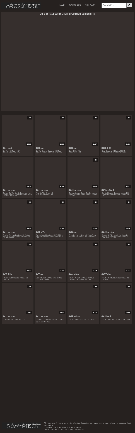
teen (94, 235)
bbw (103, 151)
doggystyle (13, 277)
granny (77, 193)
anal (37, 193)
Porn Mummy (68, 430)
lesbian (81, 235)
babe (44, 277)
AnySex (74, 274)
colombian (6, 319)
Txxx (39, 274)
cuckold (71, 151)
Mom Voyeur (21, 5)
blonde (17, 193)
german (71, 193)
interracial (39, 322)
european (23, 193)
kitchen (81, 280)
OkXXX (106, 148)
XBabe (106, 274)
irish (54, 277)
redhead (45, 280)
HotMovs (74, 316)
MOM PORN (90, 5)
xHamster (9, 190)
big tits (5, 151)
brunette (84, 277)
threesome (10, 238)
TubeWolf (108, 190)
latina (117, 151)
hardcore (51, 151)
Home (61, 5)
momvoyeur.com (21, 425)
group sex (85, 193)
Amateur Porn (79, 430)
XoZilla (7, 274)
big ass (5, 193)
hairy (30, 193)
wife (79, 151)
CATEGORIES (75, 5)
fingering (72, 235)
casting (5, 235)
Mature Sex (58, 430)
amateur (39, 277)
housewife (105, 238)
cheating (91, 277)
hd (10, 151)
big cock (42, 319)
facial (43, 235)
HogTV (40, 232)
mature (13, 151)
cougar (44, 151)
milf (18, 151)
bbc (37, 319)
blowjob (110, 193)
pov (103, 196)
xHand (7, 148)
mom (125, 151)
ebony (47, 193)
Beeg (40, 148)
